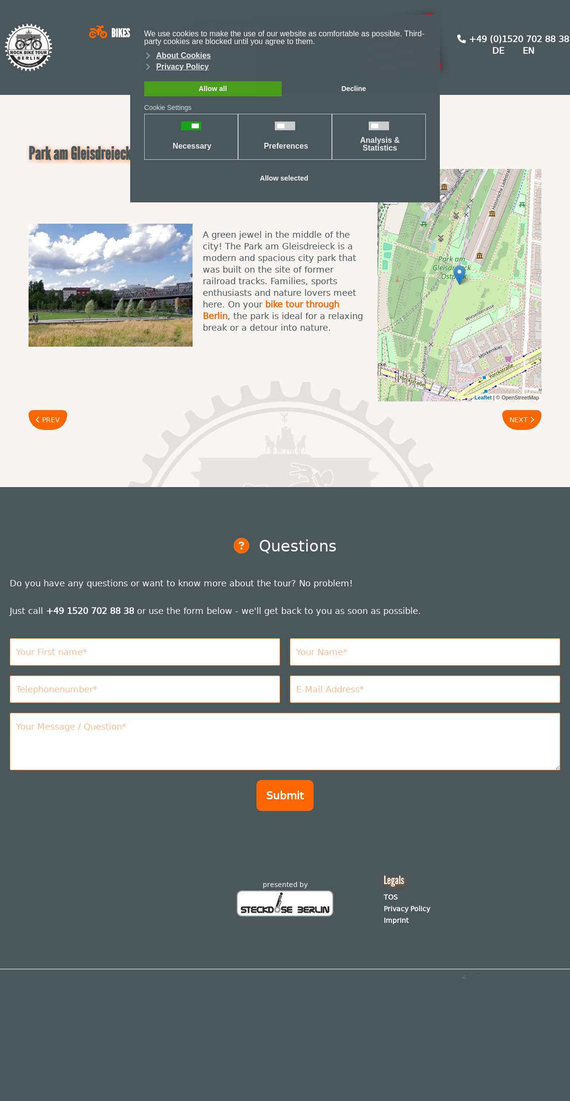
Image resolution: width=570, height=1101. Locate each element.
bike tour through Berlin (271, 310)
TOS (391, 897)
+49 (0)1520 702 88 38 (513, 38)
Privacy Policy (407, 909)
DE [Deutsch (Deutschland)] (498, 50)
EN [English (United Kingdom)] (528, 50)
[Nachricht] (285, 741)
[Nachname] (425, 652)
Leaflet (483, 397)
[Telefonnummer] (145, 689)
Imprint (396, 920)
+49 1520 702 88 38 (90, 610)
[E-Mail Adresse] (425, 689)
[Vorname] (145, 652)
